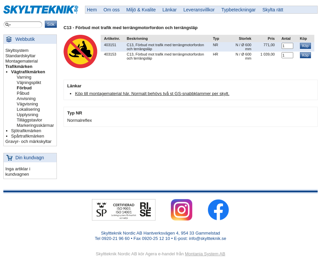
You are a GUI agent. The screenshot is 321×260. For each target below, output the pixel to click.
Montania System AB (205, 253)
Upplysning (27, 114)
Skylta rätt (272, 9)
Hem (92, 9)
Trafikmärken (18, 66)
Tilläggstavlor (29, 119)
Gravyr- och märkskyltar (28, 141)
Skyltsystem (16, 50)
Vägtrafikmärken (28, 71)
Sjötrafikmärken (26, 130)
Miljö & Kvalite (141, 9)
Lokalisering (28, 109)
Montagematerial (21, 61)
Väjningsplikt (29, 82)
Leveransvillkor (199, 9)
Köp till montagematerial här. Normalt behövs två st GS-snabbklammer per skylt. (152, 93)
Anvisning (26, 98)
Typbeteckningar (238, 9)
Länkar (170, 9)
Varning (24, 77)
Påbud (23, 93)
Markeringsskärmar (35, 125)
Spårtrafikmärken (27, 136)
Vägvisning (27, 103)
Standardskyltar (20, 55)
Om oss (112, 9)
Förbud (24, 87)
